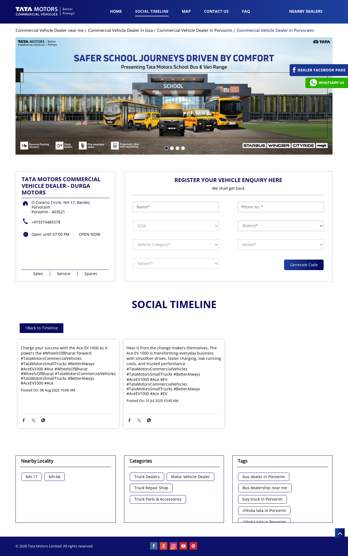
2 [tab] (171, 147)
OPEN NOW (89, 234)
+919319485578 (46, 222)
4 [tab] (182, 147)
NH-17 (31, 477)
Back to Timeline (41, 327)
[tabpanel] (174, 96)
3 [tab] (177, 147)
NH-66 (54, 477)
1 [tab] (165, 147)
